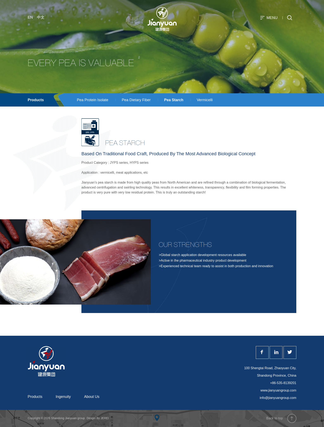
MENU (269, 18)
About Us (91, 397)
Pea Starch (173, 100)
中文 (40, 17)
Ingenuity (63, 397)
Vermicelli (205, 100)
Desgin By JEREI (98, 418)
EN (30, 17)
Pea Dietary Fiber (136, 100)
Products (36, 100)
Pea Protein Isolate (92, 100)
